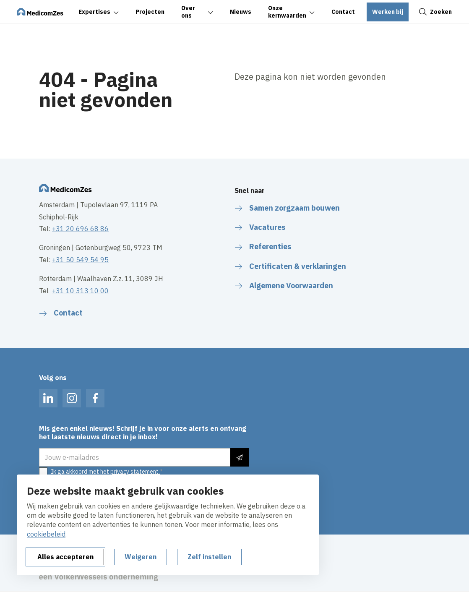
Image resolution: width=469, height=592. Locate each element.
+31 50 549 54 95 (80, 260)
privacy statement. (135, 471)
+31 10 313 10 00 (80, 291)
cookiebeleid (46, 534)
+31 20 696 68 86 (80, 228)
